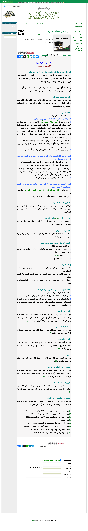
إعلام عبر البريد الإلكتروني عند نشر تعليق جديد (51, 460)
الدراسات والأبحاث (77, 29)
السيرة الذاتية (78, 23)
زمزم (61, 355)
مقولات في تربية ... (77, 38)
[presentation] (58, 505)
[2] (27, 321)
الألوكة (33, 520)
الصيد (57, 255)
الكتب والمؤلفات (77, 26)
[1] (51, 106)
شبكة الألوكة (42, 23)
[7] (70, 392)
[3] (51, 333)
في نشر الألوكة (12, 28)
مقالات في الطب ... (77, 47)
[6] (44, 377)
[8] (30, 405)
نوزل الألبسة (79, 43)
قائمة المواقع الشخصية (78, 50)
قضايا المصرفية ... (77, 40)
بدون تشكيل (45, 54)
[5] (56, 361)
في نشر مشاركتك (12, 26)
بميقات (56, 218)
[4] (59, 349)
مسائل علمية (78, 32)
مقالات (80, 35)
